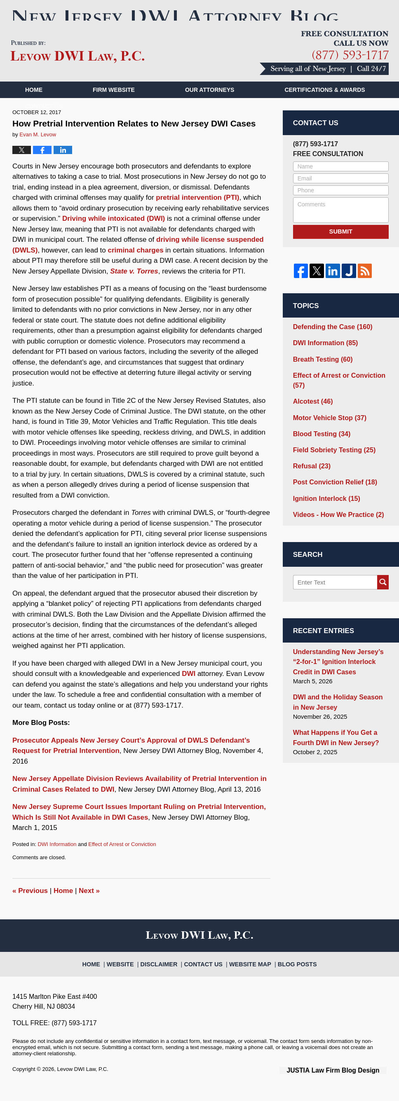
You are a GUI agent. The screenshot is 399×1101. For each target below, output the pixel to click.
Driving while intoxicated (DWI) (113, 233)
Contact (44, 120)
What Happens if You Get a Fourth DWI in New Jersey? (333, 737)
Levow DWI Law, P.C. (82, 1083)
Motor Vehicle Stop (327, 426)
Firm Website (114, 104)
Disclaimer (166, 974)
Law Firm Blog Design (347, 1084)
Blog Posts (289, 974)
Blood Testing (320, 441)
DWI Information (57, 858)
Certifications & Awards (324, 104)
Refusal (310, 472)
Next (89, 905)
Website (130, 974)
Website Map (247, 974)
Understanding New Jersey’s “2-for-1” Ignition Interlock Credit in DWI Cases (340, 665)
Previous (30, 905)
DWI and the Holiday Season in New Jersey (338, 703)
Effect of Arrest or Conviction (122, 858)
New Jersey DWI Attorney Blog (77, 66)
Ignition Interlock (324, 503)
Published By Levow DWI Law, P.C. (324, 67)
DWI (188, 688)
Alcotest (311, 410)
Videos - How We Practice (335, 519)
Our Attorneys (210, 104)
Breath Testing (321, 370)
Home (33, 104)
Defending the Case (330, 340)
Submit (341, 245)
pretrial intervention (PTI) (197, 212)
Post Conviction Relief (332, 488)
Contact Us (206, 974)
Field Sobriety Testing (331, 457)
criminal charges (135, 264)
